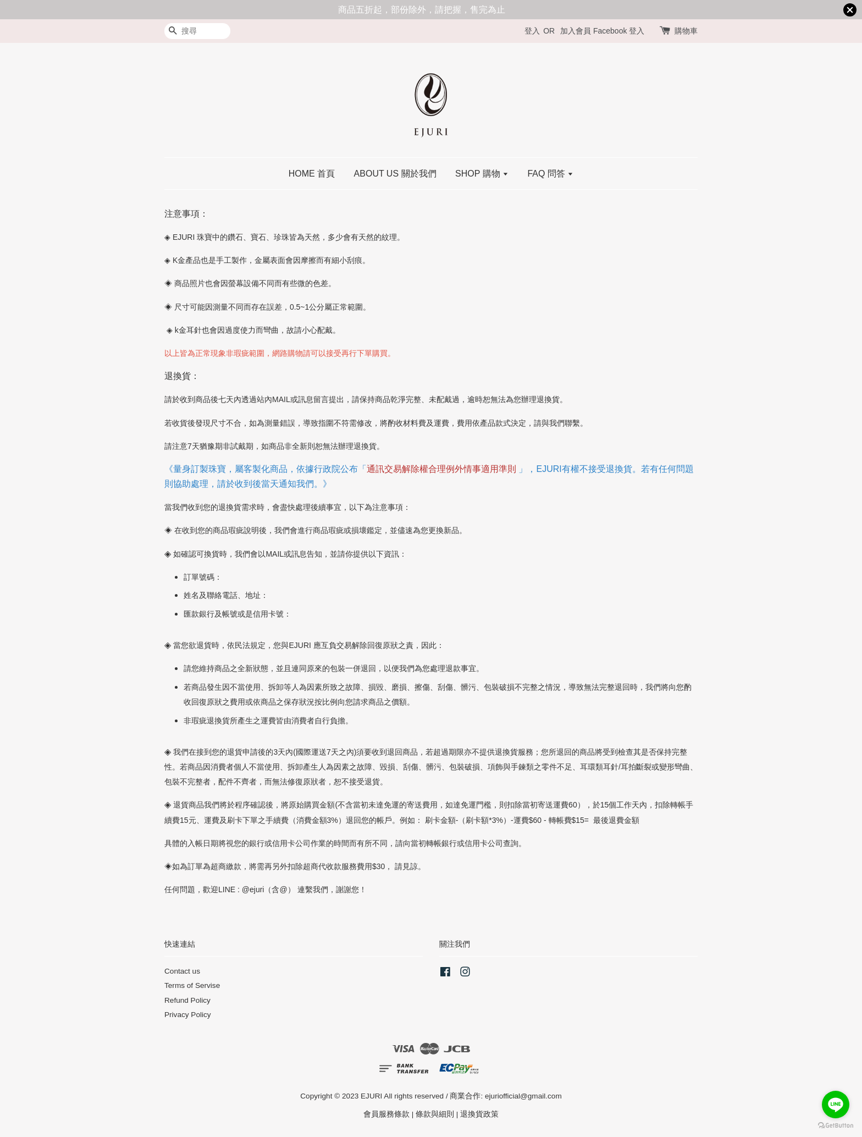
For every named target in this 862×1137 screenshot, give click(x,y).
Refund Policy (187, 1000)
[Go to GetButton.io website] (835, 1125)
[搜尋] (197, 31)
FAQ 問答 (550, 173)
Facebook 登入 (618, 30)
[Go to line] (835, 1104)
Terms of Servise (192, 985)
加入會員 (575, 30)
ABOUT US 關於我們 (395, 173)
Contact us (182, 971)
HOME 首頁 (312, 173)
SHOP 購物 (482, 173)
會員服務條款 (386, 1114)
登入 (532, 30)
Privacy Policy (187, 1014)
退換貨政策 (479, 1114)
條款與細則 (435, 1114)
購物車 (686, 30)
